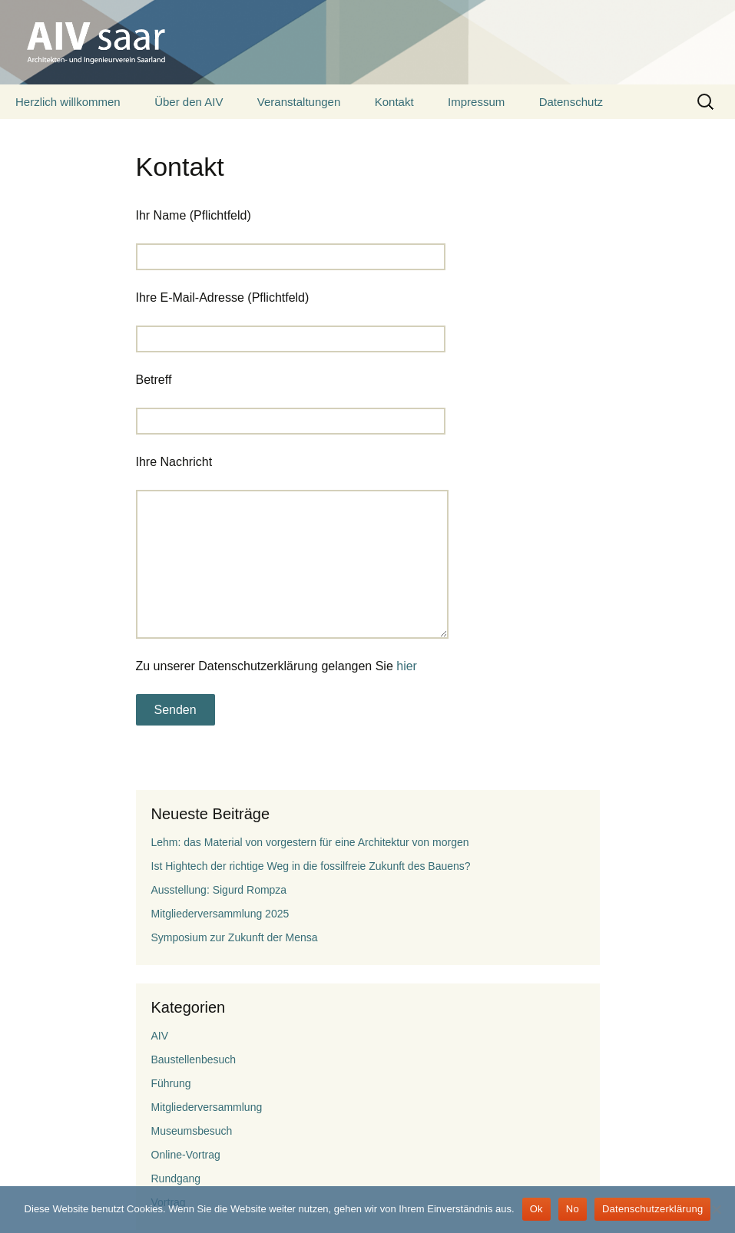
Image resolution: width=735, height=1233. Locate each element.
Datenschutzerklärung (652, 1209)
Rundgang (176, 1178)
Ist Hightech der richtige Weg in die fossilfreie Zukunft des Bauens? (311, 866)
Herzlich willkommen (68, 101)
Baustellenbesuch (194, 1059)
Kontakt (394, 101)
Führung (171, 1083)
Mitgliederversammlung (207, 1107)
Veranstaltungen (298, 101)
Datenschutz (571, 101)
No (572, 1209)
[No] (715, 1209)
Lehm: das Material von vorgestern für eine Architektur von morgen (310, 842)
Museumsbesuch (192, 1131)
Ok (536, 1209)
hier (406, 666)
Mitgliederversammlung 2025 (220, 913)
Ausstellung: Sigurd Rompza (219, 890)
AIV (160, 1036)
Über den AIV (188, 101)
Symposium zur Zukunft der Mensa (234, 937)
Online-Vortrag (185, 1155)
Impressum (476, 101)
